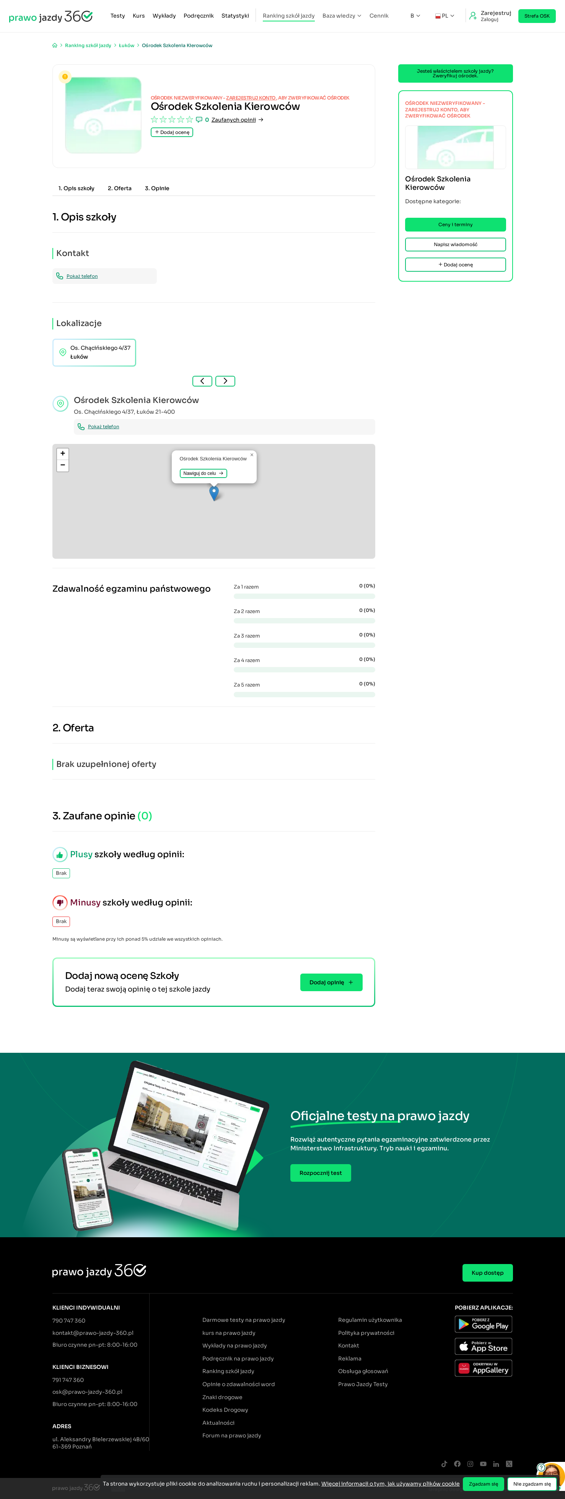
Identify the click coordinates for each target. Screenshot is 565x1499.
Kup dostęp (488, 1272)
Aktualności (218, 1422)
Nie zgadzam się (532, 1484)
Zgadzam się (483, 1484)
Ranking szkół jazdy (289, 15)
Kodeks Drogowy (225, 1409)
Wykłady (164, 15)
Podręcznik (199, 15)
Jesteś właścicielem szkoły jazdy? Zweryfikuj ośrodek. (455, 73)
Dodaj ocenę (172, 132)
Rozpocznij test (321, 1173)
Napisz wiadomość (455, 244)
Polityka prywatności (366, 1332)
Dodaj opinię (331, 982)
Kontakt (348, 1345)
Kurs (139, 15)
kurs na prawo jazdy (229, 1332)
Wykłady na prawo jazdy (234, 1345)
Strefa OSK (537, 16)
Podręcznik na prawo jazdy (238, 1358)
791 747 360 (68, 1380)
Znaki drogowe (222, 1397)
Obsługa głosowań (363, 1371)
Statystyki (235, 15)
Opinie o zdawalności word (238, 1384)
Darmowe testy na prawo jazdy (243, 1319)
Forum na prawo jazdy (231, 1435)
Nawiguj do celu (204, 473)
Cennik (379, 15)
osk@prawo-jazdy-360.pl (87, 1391)
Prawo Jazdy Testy (363, 1384)
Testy (118, 15)
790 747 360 (68, 1320)
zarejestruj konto (251, 98)
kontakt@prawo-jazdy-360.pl (93, 1332)
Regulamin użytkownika (370, 1319)
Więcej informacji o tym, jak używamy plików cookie (390, 1483)
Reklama (349, 1358)
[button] (214, 493)
